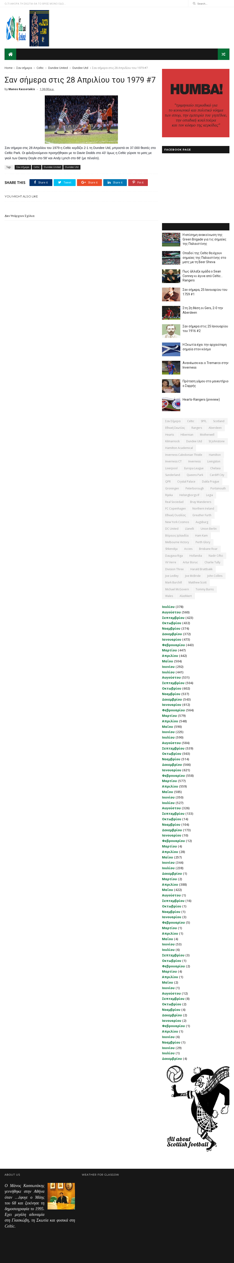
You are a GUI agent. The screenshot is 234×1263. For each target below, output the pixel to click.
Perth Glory (203, 542)
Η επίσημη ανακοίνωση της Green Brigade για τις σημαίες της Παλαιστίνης (204, 239)
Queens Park (195, 475)
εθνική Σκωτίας (175, 428)
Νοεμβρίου (171, 628)
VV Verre (170, 562)
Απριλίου (170, 655)
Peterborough (195, 488)
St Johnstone (217, 441)
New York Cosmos (177, 522)
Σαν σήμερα (24, 68)
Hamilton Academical (179, 448)
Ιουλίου (168, 606)
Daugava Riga (174, 555)
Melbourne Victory (177, 542)
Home (9, 68)
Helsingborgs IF (189, 495)
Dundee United (58, 68)
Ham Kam (201, 535)
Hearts (169, 434)
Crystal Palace (186, 481)
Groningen (172, 488)
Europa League (194, 468)
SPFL (204, 421)
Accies (188, 549)
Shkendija (171, 549)
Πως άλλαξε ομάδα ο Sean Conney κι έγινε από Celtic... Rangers (203, 275)
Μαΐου (167, 661)
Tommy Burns (205, 589)
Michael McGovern (177, 589)
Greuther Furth (201, 515)
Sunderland (172, 475)
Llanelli (189, 528)
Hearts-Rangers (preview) (201, 399)
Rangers (196, 428)
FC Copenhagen (175, 508)
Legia (209, 495)
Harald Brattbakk (201, 569)
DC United (171, 528)
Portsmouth (218, 488)
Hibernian (187, 434)
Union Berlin (209, 528)
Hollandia (195, 555)
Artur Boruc (190, 562)
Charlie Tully (212, 562)
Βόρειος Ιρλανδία (177, 535)
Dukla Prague (210, 481)
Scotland (218, 421)
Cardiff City (217, 475)
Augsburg (202, 522)
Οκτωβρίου (171, 623)
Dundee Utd (80, 68)
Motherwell (207, 434)
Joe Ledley (171, 576)
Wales (169, 596)
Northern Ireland (203, 508)
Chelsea (215, 468)
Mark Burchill (173, 582)
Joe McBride (193, 576)
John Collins (214, 576)
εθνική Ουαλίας (175, 515)
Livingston (213, 461)
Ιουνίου (168, 666)
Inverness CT (173, 461)
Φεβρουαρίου (173, 644)
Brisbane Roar (208, 549)
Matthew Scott (198, 582)
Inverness (194, 461)
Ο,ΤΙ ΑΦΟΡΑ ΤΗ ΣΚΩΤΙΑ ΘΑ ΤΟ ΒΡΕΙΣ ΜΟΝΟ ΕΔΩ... (35, 3)
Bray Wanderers (200, 502)
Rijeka (169, 495)
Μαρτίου (169, 650)
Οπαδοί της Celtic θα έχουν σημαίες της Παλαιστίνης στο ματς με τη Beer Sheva (204, 257)
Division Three (174, 569)
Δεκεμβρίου (172, 634)
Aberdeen (215, 428)
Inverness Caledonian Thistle (183, 454)
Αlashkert (186, 596)
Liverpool (171, 468)
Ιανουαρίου (171, 639)
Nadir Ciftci (216, 555)
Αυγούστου (171, 612)
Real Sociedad (174, 502)
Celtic (40, 68)
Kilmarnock (172, 441)
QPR (168, 481)
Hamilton (215, 454)
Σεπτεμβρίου (173, 617)
